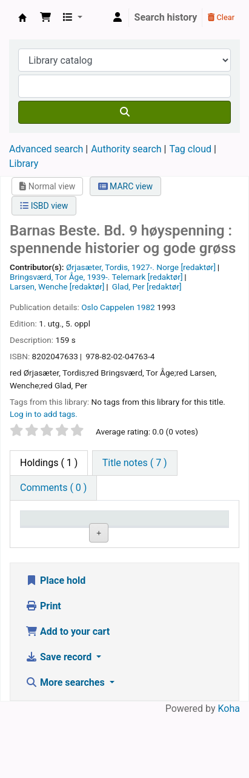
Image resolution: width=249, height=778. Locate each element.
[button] (45, 17)
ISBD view (44, 206)
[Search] (124, 112)
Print (43, 668)
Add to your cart (67, 693)
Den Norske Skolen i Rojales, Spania (22, 17)
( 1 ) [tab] (49, 462)
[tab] (135, 463)
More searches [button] (66, 744)
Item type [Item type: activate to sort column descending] (46, 536)
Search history (166, 17)
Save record (59, 719)
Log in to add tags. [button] (44, 414)
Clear (221, 17)
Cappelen (117, 307)
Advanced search (46, 149)
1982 (145, 307)
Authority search (126, 149)
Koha (229, 770)
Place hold (55, 642)
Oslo (89, 307)
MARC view (125, 186)
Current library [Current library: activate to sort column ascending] (112, 530)
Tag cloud (190, 149)
